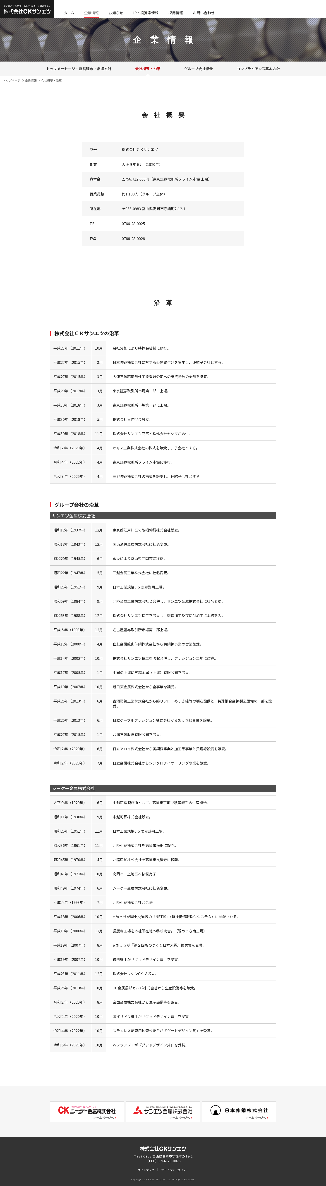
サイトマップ (146, 1169)
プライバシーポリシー (174, 1169)
